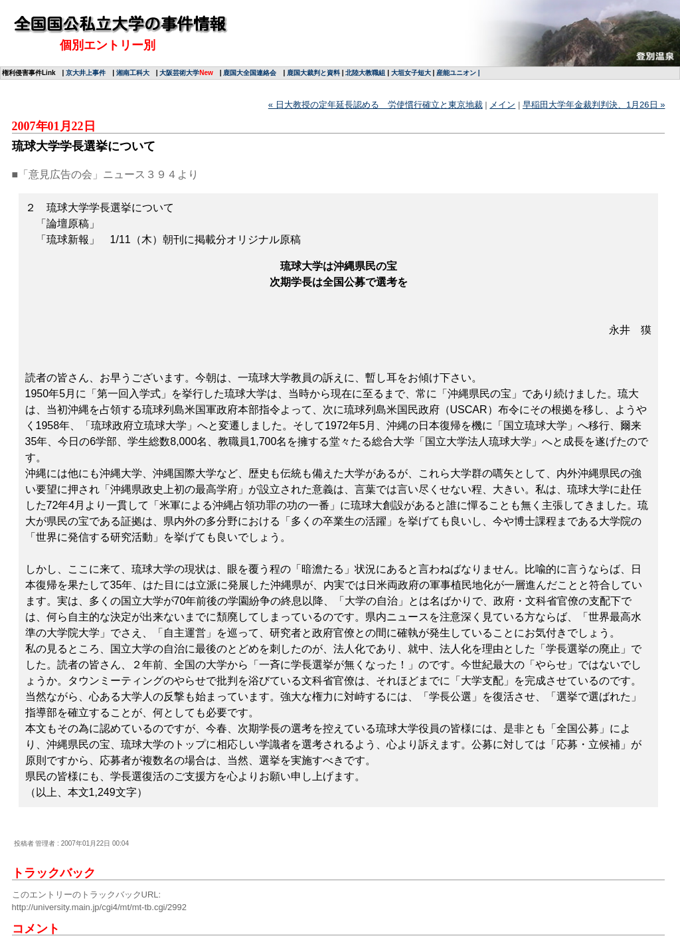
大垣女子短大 (411, 72)
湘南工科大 (132, 72)
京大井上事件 (86, 72)
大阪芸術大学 (179, 72)
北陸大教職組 (365, 72)
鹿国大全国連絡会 (249, 72)
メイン (502, 105)
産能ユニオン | (458, 72)
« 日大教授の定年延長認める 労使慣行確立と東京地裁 (375, 105)
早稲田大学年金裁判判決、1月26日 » (594, 105)
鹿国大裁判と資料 (313, 72)
